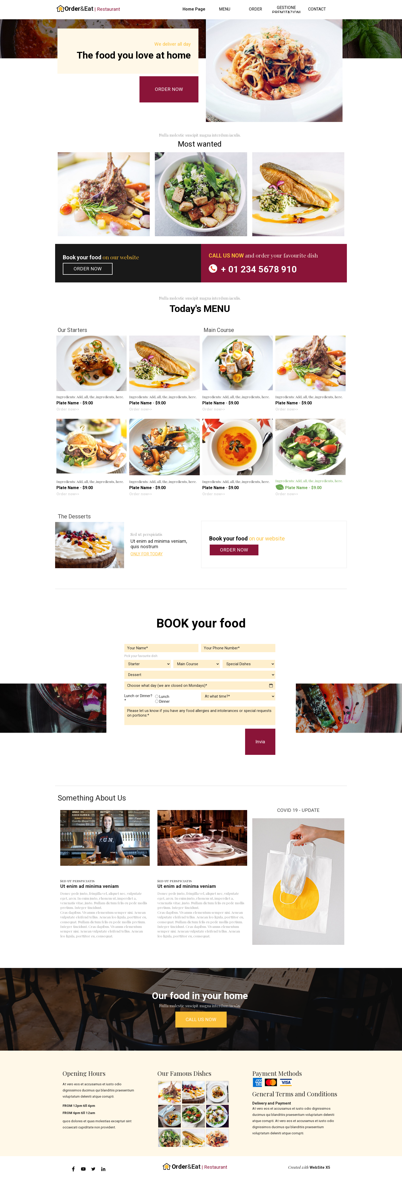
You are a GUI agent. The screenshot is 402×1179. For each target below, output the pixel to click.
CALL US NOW (201, 1019)
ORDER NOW (169, 89)
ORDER (255, 9)
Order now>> (67, 409)
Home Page (194, 9)
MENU (224, 9)
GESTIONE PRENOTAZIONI (286, 10)
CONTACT (317, 9)
